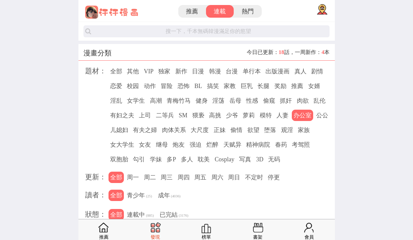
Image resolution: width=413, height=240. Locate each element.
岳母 (235, 100)
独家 (164, 71)
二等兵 (165, 115)
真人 (300, 71)
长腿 (263, 86)
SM (183, 115)
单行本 (252, 71)
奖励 (280, 86)
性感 (252, 100)
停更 (274, 177)
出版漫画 (277, 71)
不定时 (254, 177)
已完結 (174, 215)
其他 (133, 71)
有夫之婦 (145, 130)
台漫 (232, 71)
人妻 (282, 115)
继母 (162, 144)
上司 (145, 115)
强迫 (196, 144)
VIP (149, 71)
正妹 (220, 130)
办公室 (302, 115)
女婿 (314, 86)
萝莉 (249, 115)
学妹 (156, 159)
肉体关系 (174, 130)
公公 (322, 115)
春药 (281, 144)
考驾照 (301, 144)
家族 (304, 130)
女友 (145, 144)
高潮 (156, 100)
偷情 (236, 130)
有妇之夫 (122, 115)
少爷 (232, 115)
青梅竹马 (179, 100)
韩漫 (215, 71)
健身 (202, 100)
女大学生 (122, 144)
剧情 (317, 71)
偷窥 (269, 100)
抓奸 (286, 100)
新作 (181, 71)
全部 (116, 71)
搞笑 (213, 86)
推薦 (192, 11)
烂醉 (212, 144)
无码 (274, 159)
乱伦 (320, 100)
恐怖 (184, 86)
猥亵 (198, 115)
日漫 (198, 71)
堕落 (270, 130)
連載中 (140, 215)
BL (198, 86)
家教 (230, 86)
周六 (217, 177)
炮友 (179, 144)
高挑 (215, 115)
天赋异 (232, 144)
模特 (266, 115)
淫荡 (218, 100)
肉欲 (303, 100)
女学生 (136, 100)
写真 (245, 159)
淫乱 (116, 100)
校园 (133, 86)
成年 (169, 196)
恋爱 (116, 86)
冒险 (167, 86)
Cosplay (224, 159)
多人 (187, 159)
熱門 (248, 11)
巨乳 (247, 86)
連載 (220, 11)
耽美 (204, 159)
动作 (150, 86)
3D (259, 159)
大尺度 (200, 130)
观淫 (287, 130)
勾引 (139, 159)
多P (171, 159)
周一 (133, 177)
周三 (167, 177)
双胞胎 (119, 159)
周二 (150, 177)
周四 (184, 177)
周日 (234, 177)
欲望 (253, 130)
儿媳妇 (119, 130)
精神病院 (258, 144)
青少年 (139, 196)
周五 (200, 177)
